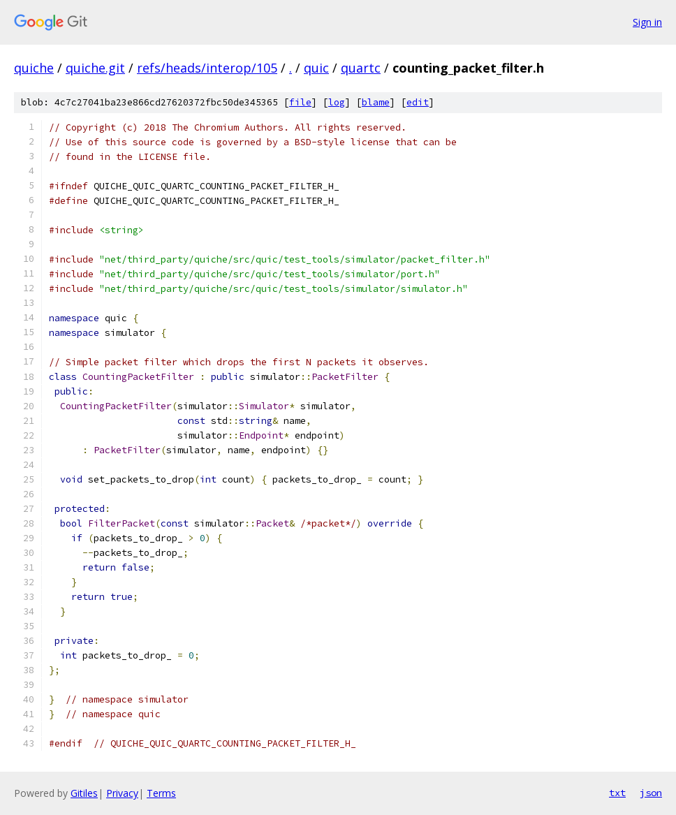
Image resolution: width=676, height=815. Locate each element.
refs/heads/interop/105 (207, 67)
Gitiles (84, 793)
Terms (161, 793)
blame (376, 102)
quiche (34, 67)
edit (417, 102)
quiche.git (95, 67)
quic (316, 67)
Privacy (122, 793)
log (336, 102)
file (300, 102)
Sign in (647, 22)
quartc (361, 67)
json (651, 792)
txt (617, 792)
